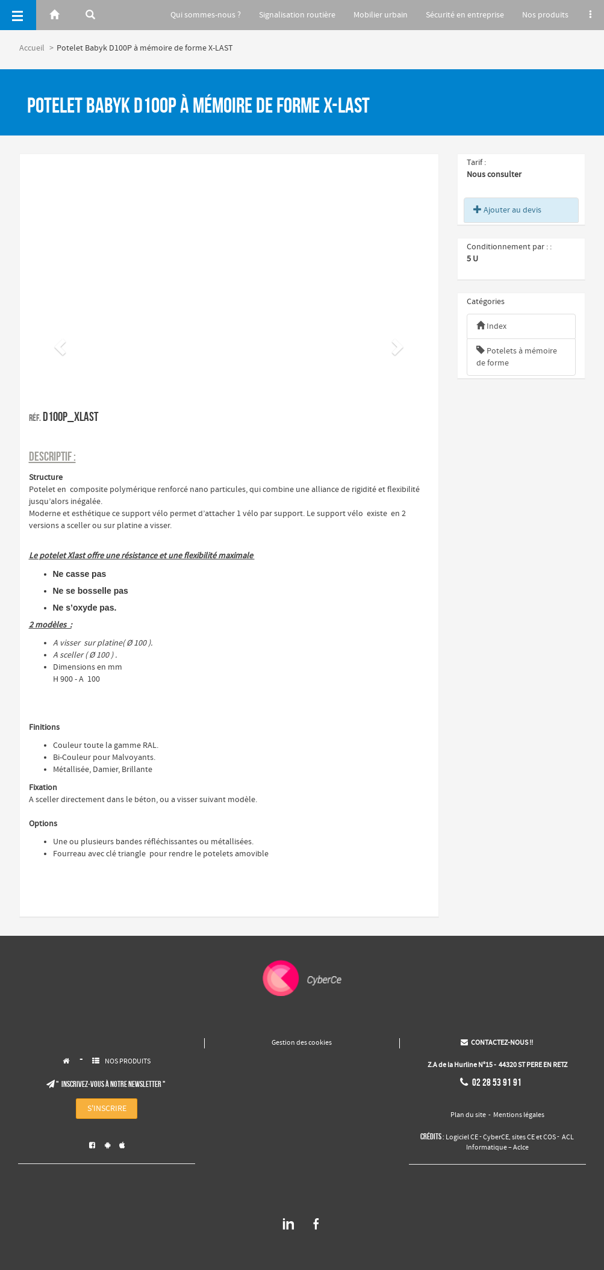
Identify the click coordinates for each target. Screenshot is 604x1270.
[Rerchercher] (90, 15)
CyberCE (496, 1137)
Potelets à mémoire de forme (516, 357)
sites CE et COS (534, 1137)
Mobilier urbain (375, 15)
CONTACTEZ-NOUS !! (497, 1043)
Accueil (32, 48)
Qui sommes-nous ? (196, 15)
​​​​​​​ (113, 691)
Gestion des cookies (302, 1043)
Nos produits (543, 15)
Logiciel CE (462, 1137)
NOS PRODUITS (128, 1061)
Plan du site (468, 1115)
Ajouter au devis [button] (507, 210)
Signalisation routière (290, 15)
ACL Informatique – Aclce (520, 1142)
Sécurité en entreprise (461, 15)
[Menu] (18, 15)
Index (491, 326)
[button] (59, 343)
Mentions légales (518, 1115)
